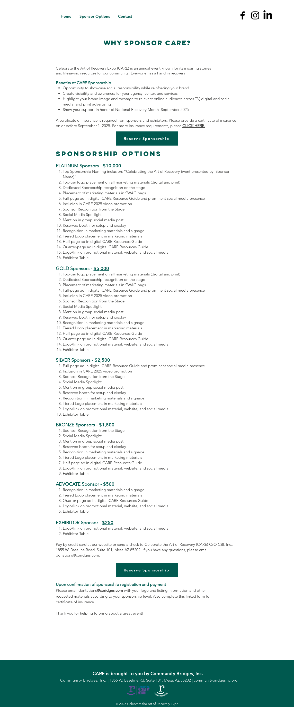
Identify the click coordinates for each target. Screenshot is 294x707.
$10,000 (112, 166)
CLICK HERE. (193, 125)
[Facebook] (242, 15)
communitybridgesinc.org (215, 680)
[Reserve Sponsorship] (147, 138)
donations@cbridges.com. (78, 555)
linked (191, 596)
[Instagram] (255, 15)
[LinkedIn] (267, 15)
